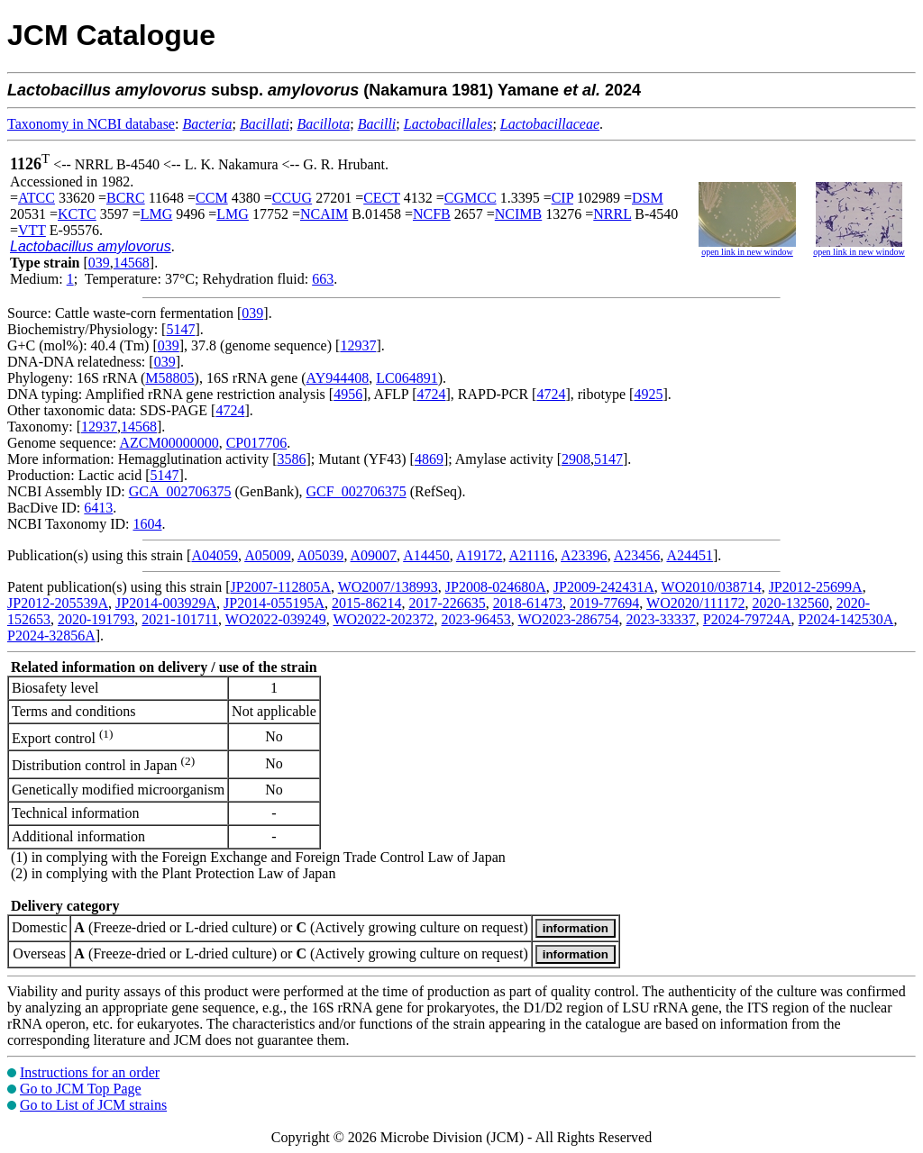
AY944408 (338, 378)
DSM (647, 197)
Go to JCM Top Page (81, 1088)
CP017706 (257, 442)
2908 (576, 459)
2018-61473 (527, 603)
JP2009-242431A (603, 587)
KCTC (77, 214)
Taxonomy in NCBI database (91, 124)
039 (99, 262)
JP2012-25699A (816, 587)
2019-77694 (604, 603)
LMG (157, 214)
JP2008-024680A (495, 587)
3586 (291, 459)
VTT (32, 230)
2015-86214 (366, 603)
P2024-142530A (846, 619)
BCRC (125, 197)
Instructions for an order (90, 1072)
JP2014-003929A (165, 603)
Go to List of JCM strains (93, 1104)
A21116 (531, 555)
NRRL (612, 214)
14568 (132, 262)
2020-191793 (96, 619)
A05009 (267, 555)
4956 (348, 394)
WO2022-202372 (383, 619)
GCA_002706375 (180, 491)
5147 (180, 329)
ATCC (36, 197)
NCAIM (324, 214)
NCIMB (518, 214)
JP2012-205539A (57, 603)
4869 (429, 459)
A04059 (214, 555)
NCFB (432, 214)
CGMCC (470, 197)
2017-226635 (446, 603)
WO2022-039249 (275, 619)
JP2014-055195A (274, 603)
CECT (381, 197)
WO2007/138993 (388, 587)
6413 (98, 507)
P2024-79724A (747, 619)
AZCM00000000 (168, 442)
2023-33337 (661, 619)
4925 (648, 394)
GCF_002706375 (356, 491)
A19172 (479, 555)
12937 (358, 345)
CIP (562, 197)
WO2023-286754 (568, 619)
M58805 (169, 378)
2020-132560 (790, 603)
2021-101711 (180, 619)
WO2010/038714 (712, 587)
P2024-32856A (51, 635)
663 (323, 278)
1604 (147, 523)
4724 (430, 394)
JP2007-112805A (281, 587)
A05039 (320, 555)
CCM (212, 197)
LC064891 (406, 378)
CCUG (292, 197)
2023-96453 (475, 619)
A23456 (637, 555)
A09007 (374, 555)
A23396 (584, 555)
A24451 (689, 555)
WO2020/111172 (695, 603)
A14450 (426, 555)
